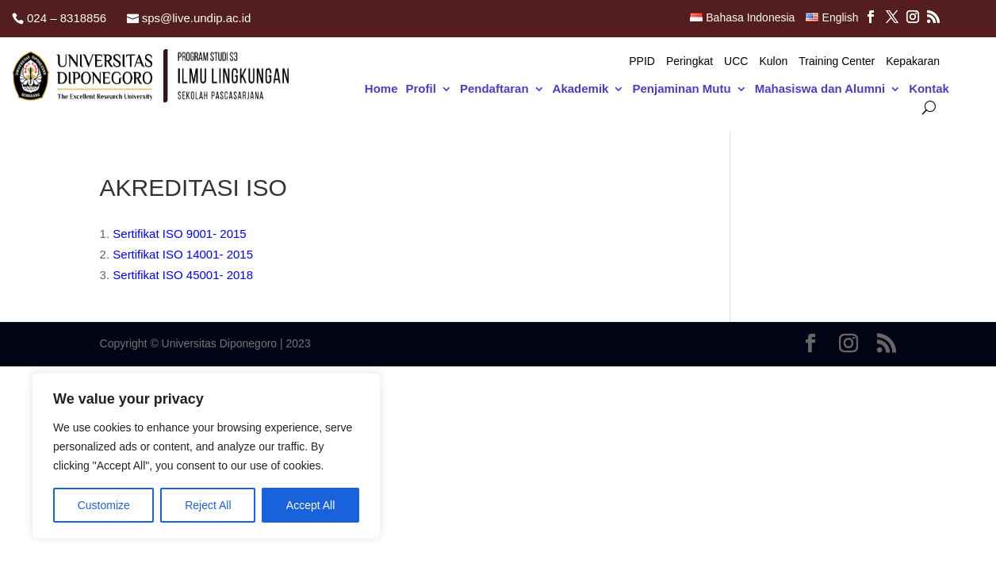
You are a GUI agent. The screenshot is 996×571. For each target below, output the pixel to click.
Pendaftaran (494, 89)
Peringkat (689, 61)
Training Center (837, 61)
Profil (421, 89)
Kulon (773, 61)
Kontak (929, 89)
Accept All (310, 505)
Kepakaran (913, 61)
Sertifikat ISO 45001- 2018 (183, 275)
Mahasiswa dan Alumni (820, 89)
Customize (104, 505)
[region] (206, 456)
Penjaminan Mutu (681, 89)
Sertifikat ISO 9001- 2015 (179, 233)
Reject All (208, 505)
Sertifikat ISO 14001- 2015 (183, 254)
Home (381, 89)
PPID (642, 61)
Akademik (581, 89)
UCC (736, 61)
